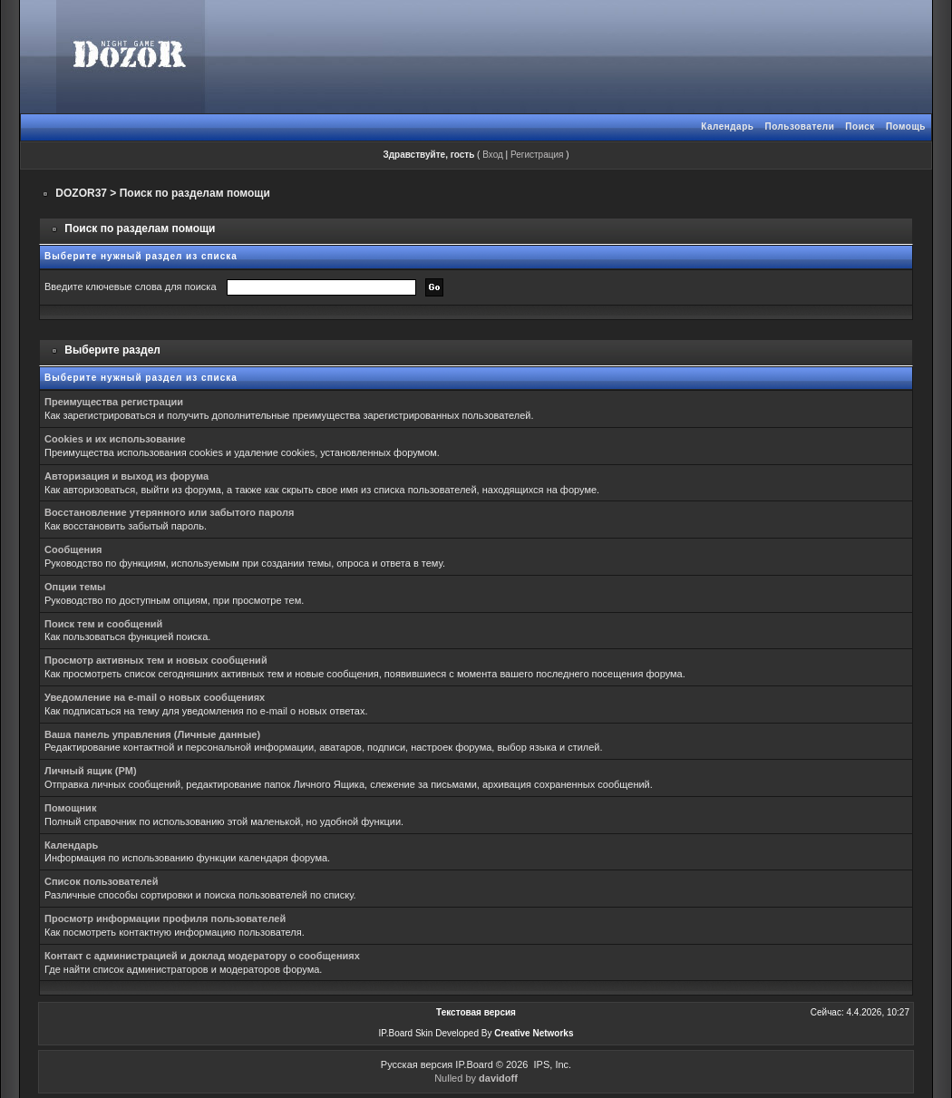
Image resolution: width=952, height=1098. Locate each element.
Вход (492, 155)
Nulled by (476, 1078)
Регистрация (536, 155)
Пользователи (799, 126)
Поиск (860, 126)
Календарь (727, 126)
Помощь (906, 126)
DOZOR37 (81, 193)
